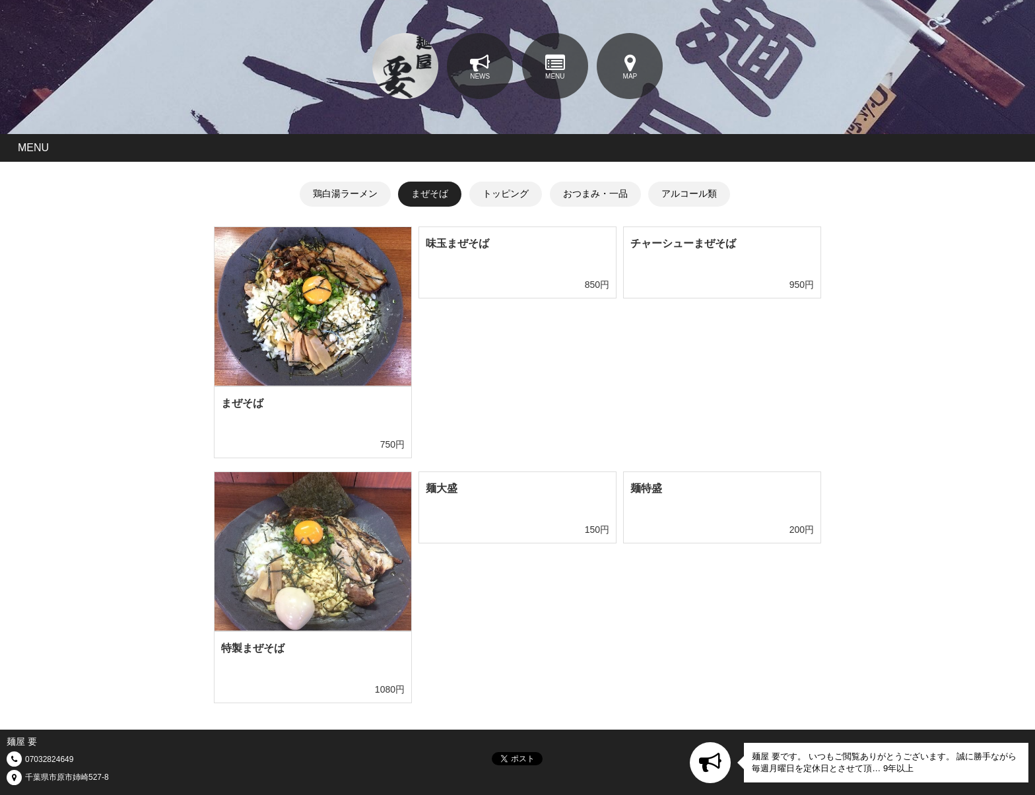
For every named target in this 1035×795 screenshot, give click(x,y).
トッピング (506, 193)
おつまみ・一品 (595, 193)
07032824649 (49, 759)
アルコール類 (689, 193)
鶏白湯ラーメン (345, 193)
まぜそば (429, 193)
